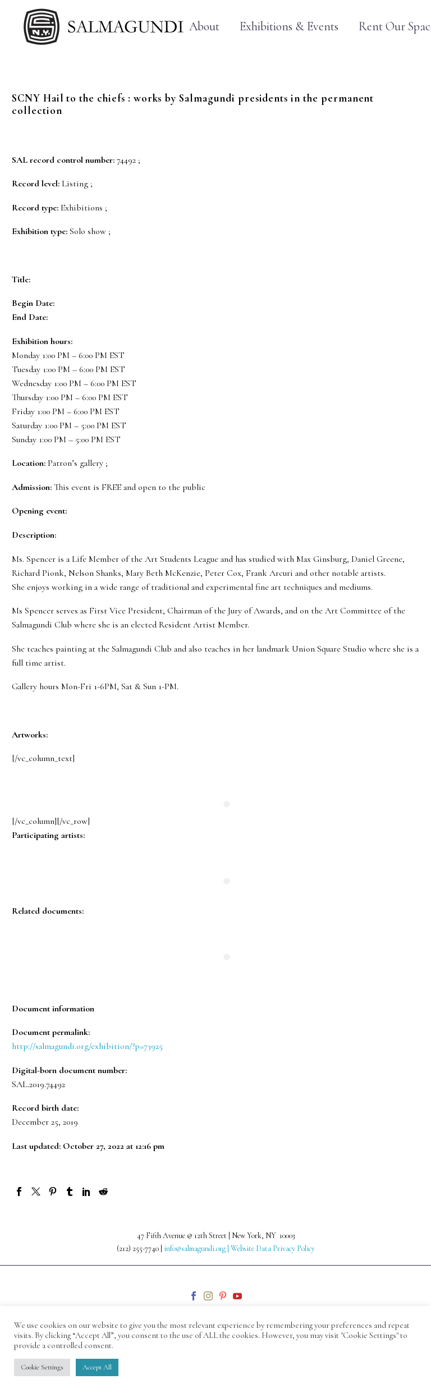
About (204, 27)
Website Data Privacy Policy (273, 1248)
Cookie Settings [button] (42, 1367)
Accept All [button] (97, 1367)
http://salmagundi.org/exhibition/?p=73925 (87, 1046)
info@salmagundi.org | (197, 1248)
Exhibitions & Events (289, 27)
